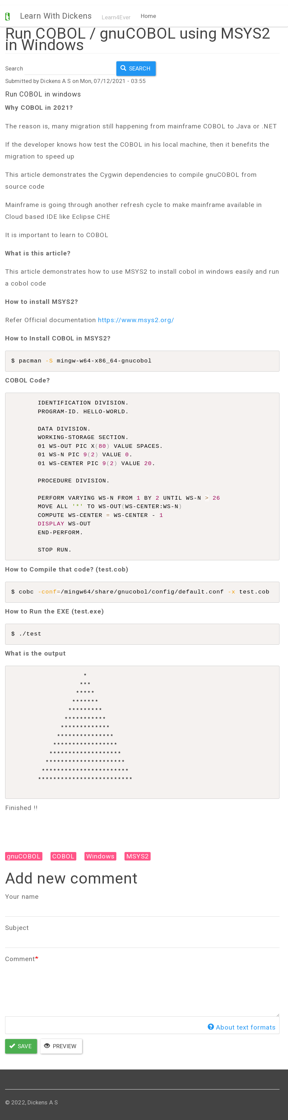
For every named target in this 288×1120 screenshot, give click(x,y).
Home (148, 16)
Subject (17, 928)
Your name (22, 896)
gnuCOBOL (24, 856)
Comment (20, 959)
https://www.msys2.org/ (136, 320)
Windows (100, 856)
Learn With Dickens (56, 16)
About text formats (242, 1027)
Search (14, 68)
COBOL (63, 856)
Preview (60, 1046)
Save (20, 1046)
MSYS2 (137, 856)
